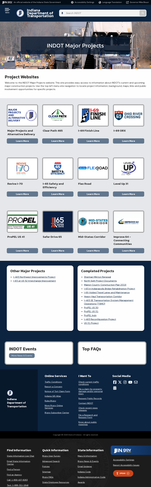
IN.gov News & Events (88, 450)
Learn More (22, 135)
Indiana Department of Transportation (58, 10)
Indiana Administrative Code (91, 466)
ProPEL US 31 (91, 302)
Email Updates (85, 456)
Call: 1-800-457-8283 (17, 469)
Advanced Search (51, 450)
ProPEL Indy (90, 306)
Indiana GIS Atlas (53, 385)
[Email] (136, 372)
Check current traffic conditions (88, 372)
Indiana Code (84, 461)
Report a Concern (53, 376)
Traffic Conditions (53, 371)
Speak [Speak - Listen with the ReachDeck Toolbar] (122, 463)
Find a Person (13, 459)
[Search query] (132, 10)
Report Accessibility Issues (126, 454)
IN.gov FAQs (47, 466)
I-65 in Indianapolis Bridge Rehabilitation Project (109, 279)
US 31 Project (91, 313)
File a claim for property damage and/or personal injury (90, 381)
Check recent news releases (88, 398)
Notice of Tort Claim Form (57, 381)
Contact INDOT (85, 392)
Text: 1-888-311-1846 (17, 474)
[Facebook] (114, 372)
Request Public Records (90, 388)
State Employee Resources (55, 471)
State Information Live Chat (20, 445)
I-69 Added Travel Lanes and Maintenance (107, 283)
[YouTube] (130, 372)
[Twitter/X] (120, 372)
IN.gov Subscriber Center (57, 402)
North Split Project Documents (100, 271)
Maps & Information (87, 445)
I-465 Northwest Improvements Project (34, 267)
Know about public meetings (87, 412)
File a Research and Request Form (87, 405)
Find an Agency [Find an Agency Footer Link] (14, 464)
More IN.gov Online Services (54, 396)
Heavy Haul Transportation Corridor (103, 287)
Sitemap (46, 461)
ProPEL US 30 (91, 298)
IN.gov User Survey (51, 445)
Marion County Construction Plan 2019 (105, 275)
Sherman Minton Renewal (97, 267)
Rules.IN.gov (50, 390)
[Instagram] (125, 372)
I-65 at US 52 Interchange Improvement (34, 271)
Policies (46, 456)
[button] (82, 2)
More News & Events (22, 345)
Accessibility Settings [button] (123, 449)
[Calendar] (114, 377)
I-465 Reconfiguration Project (100, 309)
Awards (81, 471)
